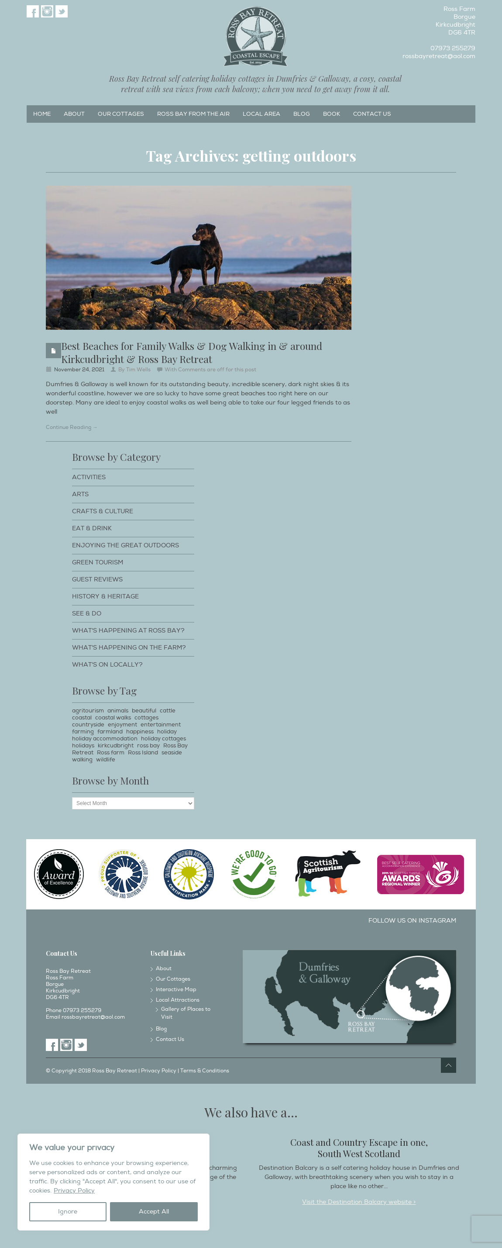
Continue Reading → (72, 427)
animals (117, 710)
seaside (172, 752)
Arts (80, 494)
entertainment (161, 724)
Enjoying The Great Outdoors (125, 545)
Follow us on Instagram (412, 920)
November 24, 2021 (79, 369)
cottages (146, 717)
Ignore (67, 1211)
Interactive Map (176, 989)
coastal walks (113, 717)
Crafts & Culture (102, 511)
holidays (83, 745)
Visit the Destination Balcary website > (359, 1202)
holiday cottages (163, 738)
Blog (301, 114)
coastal (82, 717)
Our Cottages (121, 114)
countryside (88, 724)
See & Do (86, 613)
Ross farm (110, 752)
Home (42, 114)
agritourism (88, 710)
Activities (89, 477)
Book (331, 114)
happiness (140, 731)
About (74, 114)
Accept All (154, 1211)
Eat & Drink (92, 528)
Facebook (33, 11)
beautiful (144, 710)
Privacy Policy (74, 1190)
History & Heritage (105, 596)
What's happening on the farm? (129, 647)
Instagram (47, 11)
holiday (167, 731)
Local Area (261, 114)
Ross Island (143, 752)
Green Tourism (97, 562)
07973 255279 (452, 48)
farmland (110, 731)
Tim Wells (138, 369)
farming (83, 731)
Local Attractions (177, 1000)
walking (82, 759)
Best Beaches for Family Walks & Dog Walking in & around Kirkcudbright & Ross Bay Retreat (191, 352)
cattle (167, 710)
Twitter (61, 11)
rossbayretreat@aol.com (438, 56)
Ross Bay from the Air (193, 114)
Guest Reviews (97, 579)
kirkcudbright (116, 745)
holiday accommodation (105, 738)
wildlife (105, 759)
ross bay (148, 745)
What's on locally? (107, 664)
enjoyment (122, 724)
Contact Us (372, 114)
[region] (113, 1182)
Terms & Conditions (204, 1071)
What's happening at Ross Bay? (128, 630)
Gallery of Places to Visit (185, 1013)
